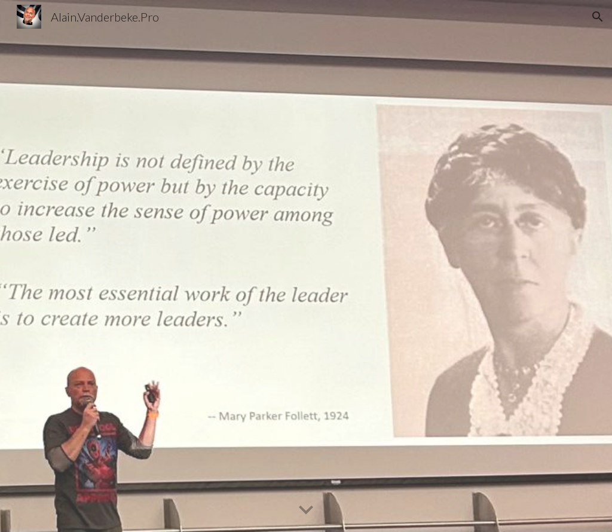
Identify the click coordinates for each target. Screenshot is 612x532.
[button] (597, 16)
